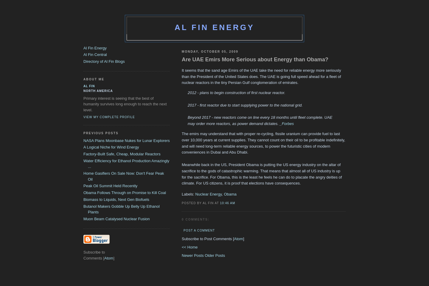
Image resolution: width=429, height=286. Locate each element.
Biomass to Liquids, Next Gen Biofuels (116, 199)
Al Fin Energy (214, 27)
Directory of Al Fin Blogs (104, 61)
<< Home (190, 247)
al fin (89, 86)
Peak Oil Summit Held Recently (110, 186)
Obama (230, 194)
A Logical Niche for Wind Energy (111, 147)
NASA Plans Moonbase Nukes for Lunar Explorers (126, 140)
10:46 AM (227, 203)
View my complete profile (109, 117)
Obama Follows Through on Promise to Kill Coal (124, 192)
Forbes (288, 123)
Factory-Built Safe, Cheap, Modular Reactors (122, 154)
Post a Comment (199, 230)
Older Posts (215, 255)
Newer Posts (193, 255)
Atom (238, 239)
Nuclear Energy (208, 194)
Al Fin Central (95, 54)
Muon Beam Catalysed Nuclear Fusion (116, 219)
